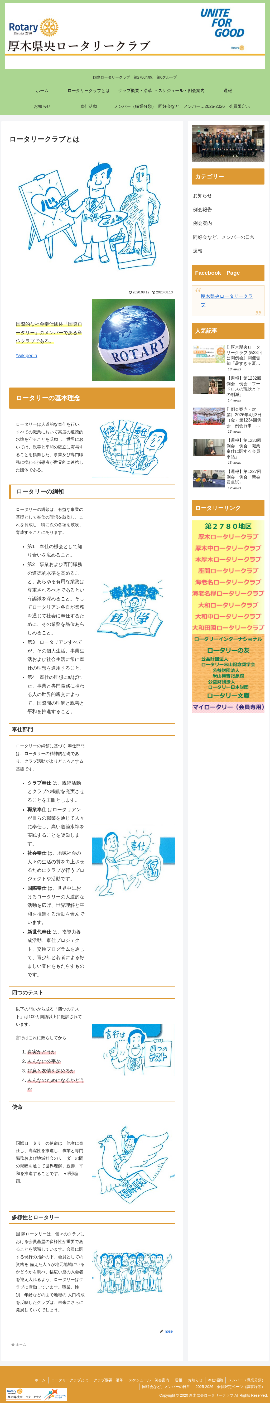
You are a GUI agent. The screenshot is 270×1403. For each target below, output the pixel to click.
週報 (178, 1380)
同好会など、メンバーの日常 (166, 1387)
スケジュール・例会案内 (149, 1380)
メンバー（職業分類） (246, 1380)
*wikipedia (26, 355)
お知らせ (195, 1380)
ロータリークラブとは (69, 1380)
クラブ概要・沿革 (108, 1380)
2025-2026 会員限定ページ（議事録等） (230, 1387)
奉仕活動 (215, 1380)
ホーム (40, 1380)
